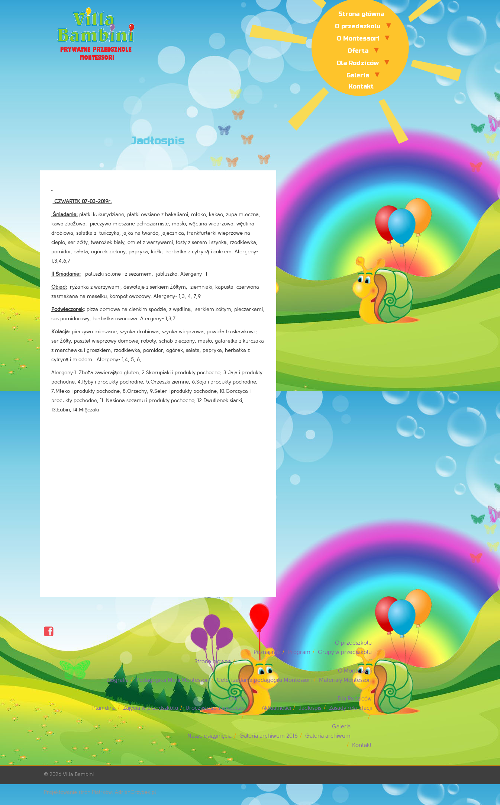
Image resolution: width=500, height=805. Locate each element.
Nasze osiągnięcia (209, 736)
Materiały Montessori (345, 680)
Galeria (357, 75)
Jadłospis (310, 708)
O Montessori (358, 38)
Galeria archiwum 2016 (268, 736)
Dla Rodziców (358, 63)
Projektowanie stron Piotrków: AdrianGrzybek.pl (100, 792)
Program (299, 652)
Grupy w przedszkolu (345, 652)
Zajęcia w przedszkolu (150, 708)
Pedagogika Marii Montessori (172, 680)
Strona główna (361, 13)
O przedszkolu (358, 26)
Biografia (117, 680)
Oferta (358, 50)
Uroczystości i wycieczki (215, 708)
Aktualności (276, 708)
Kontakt (361, 86)
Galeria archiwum (328, 736)
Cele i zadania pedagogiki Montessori (264, 680)
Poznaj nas (267, 652)
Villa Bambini (78, 774)
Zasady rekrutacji (350, 708)
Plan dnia (104, 708)
